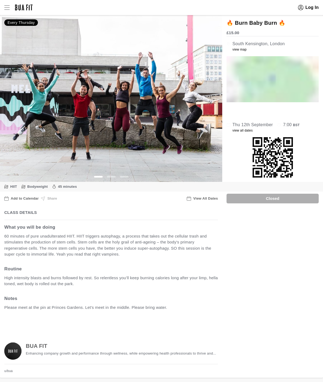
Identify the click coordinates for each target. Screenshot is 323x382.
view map (239, 49)
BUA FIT (36, 346)
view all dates (242, 130)
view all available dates (113, 324)
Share (49, 198)
